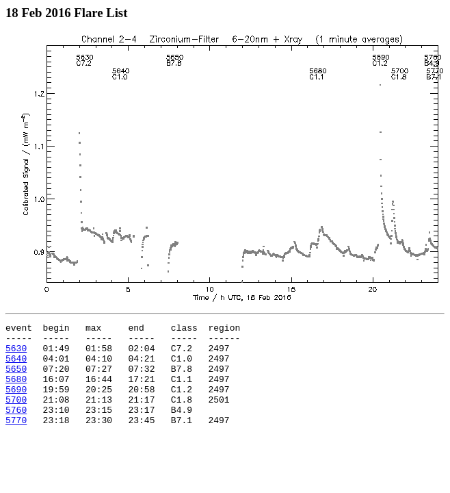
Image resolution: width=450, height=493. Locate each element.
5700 (16, 415)
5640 (16, 366)
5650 (16, 378)
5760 (16, 428)
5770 (16, 440)
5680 (16, 391)
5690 (16, 403)
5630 (16, 354)
